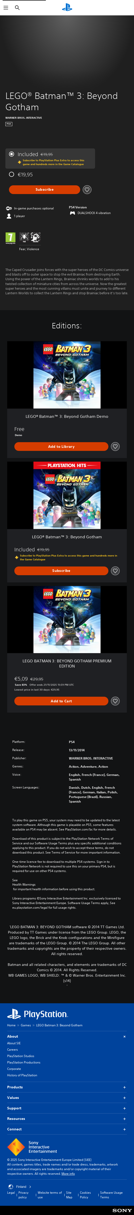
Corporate (14, 1069)
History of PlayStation (22, 1075)
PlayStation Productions (23, 1062)
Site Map (69, 1194)
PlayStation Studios (20, 1056)
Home (11, 1025)
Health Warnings (24, 885)
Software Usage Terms (111, 1194)
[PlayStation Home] (67, 8)
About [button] (67, 1036)
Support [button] (67, 1108)
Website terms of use (50, 1194)
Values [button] (67, 1097)
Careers (12, 1049)
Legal (11, 1192)
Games (26, 1025)
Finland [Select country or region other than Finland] (20, 1186)
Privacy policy (23, 1194)
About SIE (13, 1043)
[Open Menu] (6, 7)
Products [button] (67, 1087)
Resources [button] (67, 1118)
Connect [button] (67, 1129)
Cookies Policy (85, 1194)
